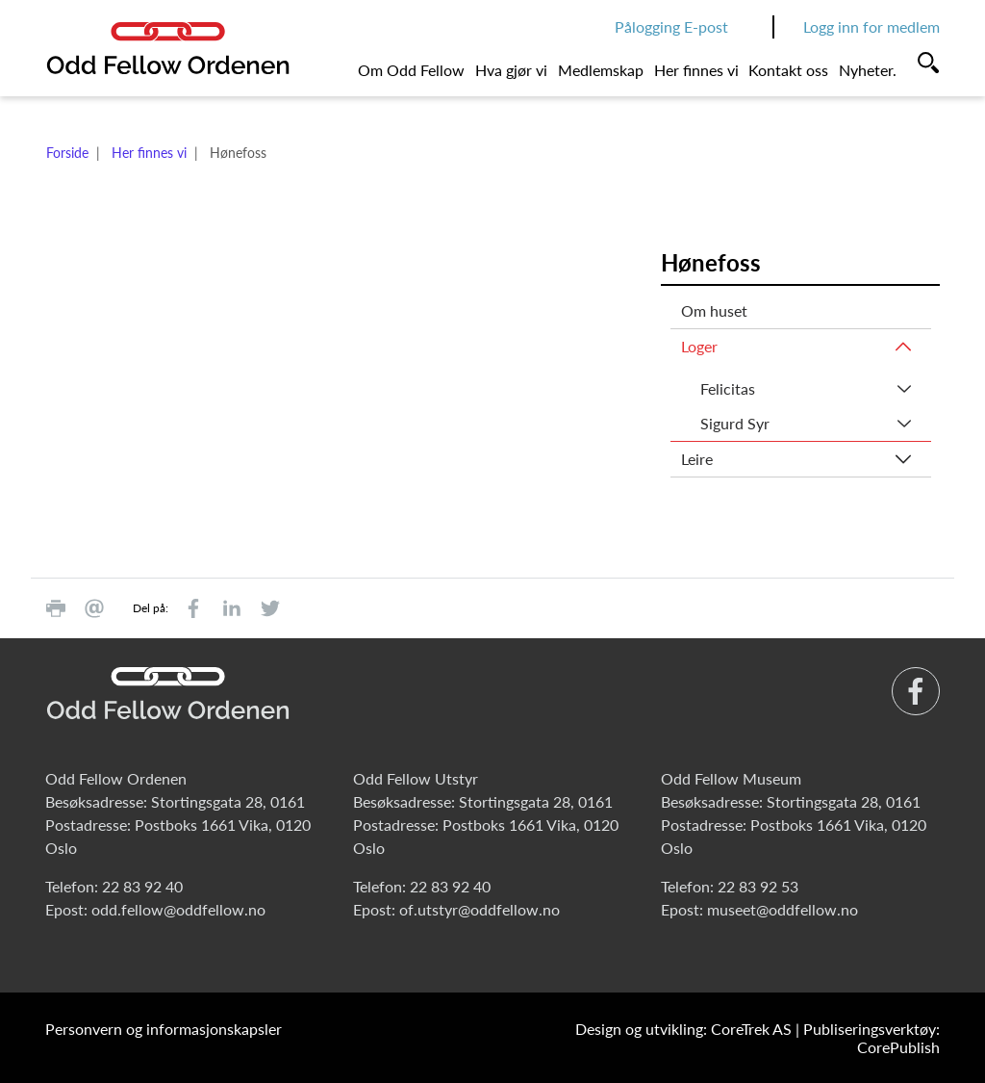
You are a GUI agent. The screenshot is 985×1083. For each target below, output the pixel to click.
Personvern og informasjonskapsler (163, 1028)
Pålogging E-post (671, 26)
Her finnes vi (696, 70)
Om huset (714, 310)
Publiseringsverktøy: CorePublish (871, 1037)
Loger (699, 346)
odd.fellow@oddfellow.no (178, 909)
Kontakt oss (788, 70)
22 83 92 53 (758, 886)
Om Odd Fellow (411, 70)
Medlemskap (601, 70)
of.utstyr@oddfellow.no (479, 909)
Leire (697, 459)
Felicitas (727, 388)
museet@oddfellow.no (782, 909)
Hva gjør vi (511, 70)
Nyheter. (868, 70)
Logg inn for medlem (871, 26)
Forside (67, 152)
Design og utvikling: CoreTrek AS (683, 1028)
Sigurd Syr (735, 423)
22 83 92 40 (142, 886)
